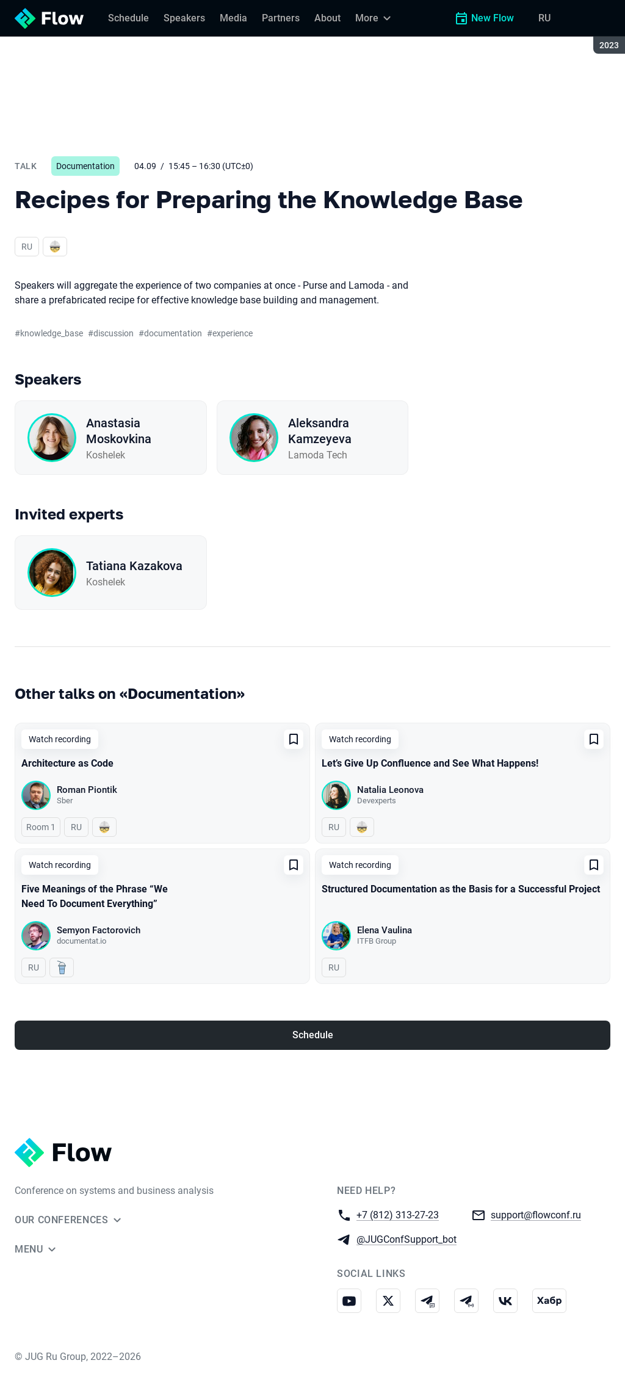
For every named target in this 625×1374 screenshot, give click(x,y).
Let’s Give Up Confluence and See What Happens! (430, 763)
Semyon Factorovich (98, 930)
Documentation (85, 166)
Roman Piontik (87, 790)
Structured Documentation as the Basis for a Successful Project (461, 889)
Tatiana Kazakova (134, 566)
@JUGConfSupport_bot (406, 1238)
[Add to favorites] (293, 739)
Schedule (312, 1035)
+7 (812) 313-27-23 (397, 1214)
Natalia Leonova (390, 790)
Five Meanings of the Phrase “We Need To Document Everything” (94, 896)
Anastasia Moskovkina (118, 431)
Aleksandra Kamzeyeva (320, 431)
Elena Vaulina (384, 930)
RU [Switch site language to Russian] (544, 18)
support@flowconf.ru (536, 1214)
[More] (375, 18)
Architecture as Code (67, 763)
